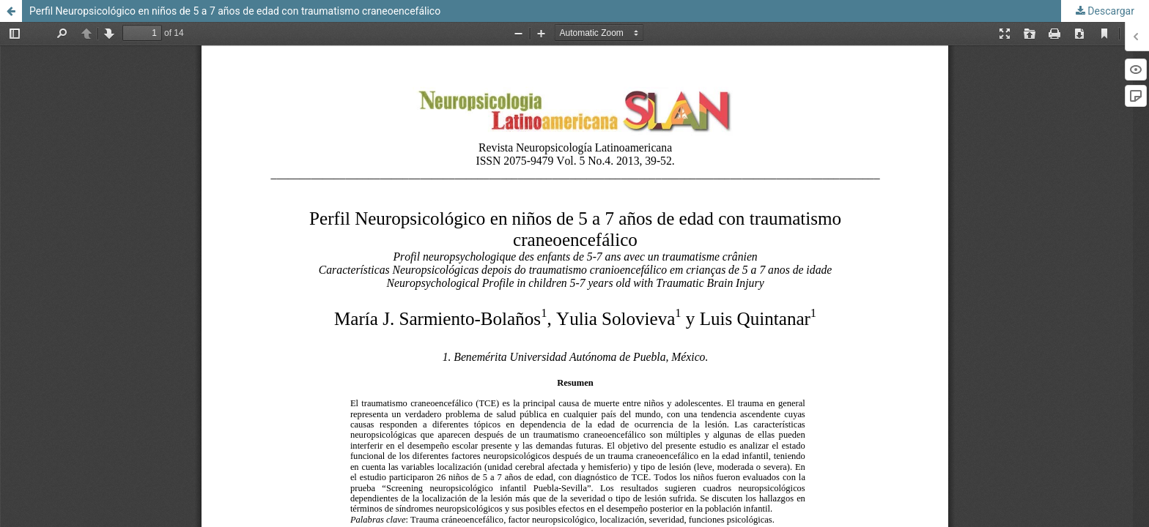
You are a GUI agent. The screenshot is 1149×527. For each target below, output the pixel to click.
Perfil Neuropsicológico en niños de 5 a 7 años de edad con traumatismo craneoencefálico (234, 11)
